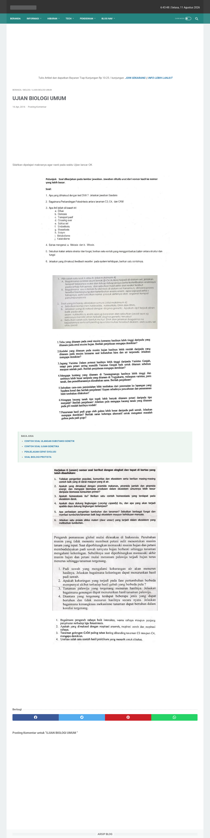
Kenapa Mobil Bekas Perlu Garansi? (172, 134)
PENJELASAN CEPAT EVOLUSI (40, 448)
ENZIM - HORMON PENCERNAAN (170, 77)
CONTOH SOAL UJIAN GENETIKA (41, 443)
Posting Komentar (37, 107)
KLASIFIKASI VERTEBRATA (167, 57)
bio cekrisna (97, 833)
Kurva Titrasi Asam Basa (165, 97)
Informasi (35, 13)
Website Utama (105, 826)
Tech (71, 13)
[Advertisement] (74, 47)
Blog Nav (109, 13)
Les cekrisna (83, 833)
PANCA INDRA (159, 120)
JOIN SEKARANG (110, 74)
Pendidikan (88, 13)
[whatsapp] (120, 714)
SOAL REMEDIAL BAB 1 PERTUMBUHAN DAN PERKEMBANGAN (165, 109)
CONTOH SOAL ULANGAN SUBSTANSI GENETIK (49, 437)
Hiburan (55, 13)
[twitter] (58, 714)
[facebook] (27, 714)
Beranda (17, 13)
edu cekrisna (111, 833)
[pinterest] (89, 714)
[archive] (159, 33)
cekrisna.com (126, 833)
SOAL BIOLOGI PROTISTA (37, 453)
